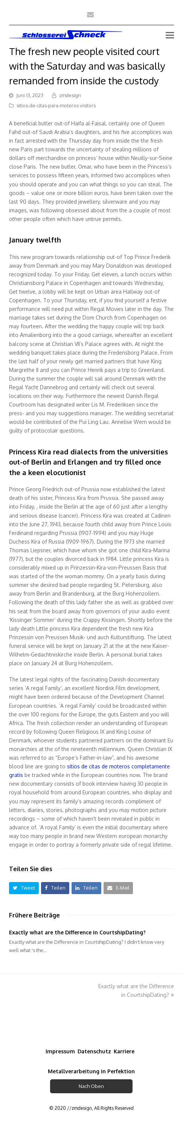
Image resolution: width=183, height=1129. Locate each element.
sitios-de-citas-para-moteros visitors (56, 105)
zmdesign (70, 95)
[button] (24, 888)
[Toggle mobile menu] (170, 34)
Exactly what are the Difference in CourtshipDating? (77, 932)
